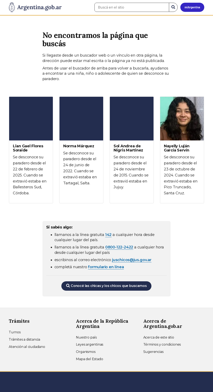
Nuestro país (86, 337)
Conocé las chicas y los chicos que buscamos (106, 286)
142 (108, 234)
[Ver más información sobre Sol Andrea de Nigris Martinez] (132, 147)
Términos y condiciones (162, 344)
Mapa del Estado (89, 359)
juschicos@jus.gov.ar (131, 260)
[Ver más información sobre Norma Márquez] (81, 145)
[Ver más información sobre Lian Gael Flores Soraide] (31, 150)
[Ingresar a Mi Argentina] (192, 7)
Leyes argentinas (89, 344)
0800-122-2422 (119, 247)
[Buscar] (173, 7)
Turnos (15, 332)
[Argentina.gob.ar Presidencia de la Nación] (35, 7)
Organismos (85, 352)
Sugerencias (153, 352)
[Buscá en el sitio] (131, 7)
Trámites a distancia (24, 339)
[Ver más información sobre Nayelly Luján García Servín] (182, 150)
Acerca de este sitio (158, 337)
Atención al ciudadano (27, 347)
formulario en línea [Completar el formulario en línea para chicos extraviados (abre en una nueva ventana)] (106, 267)
